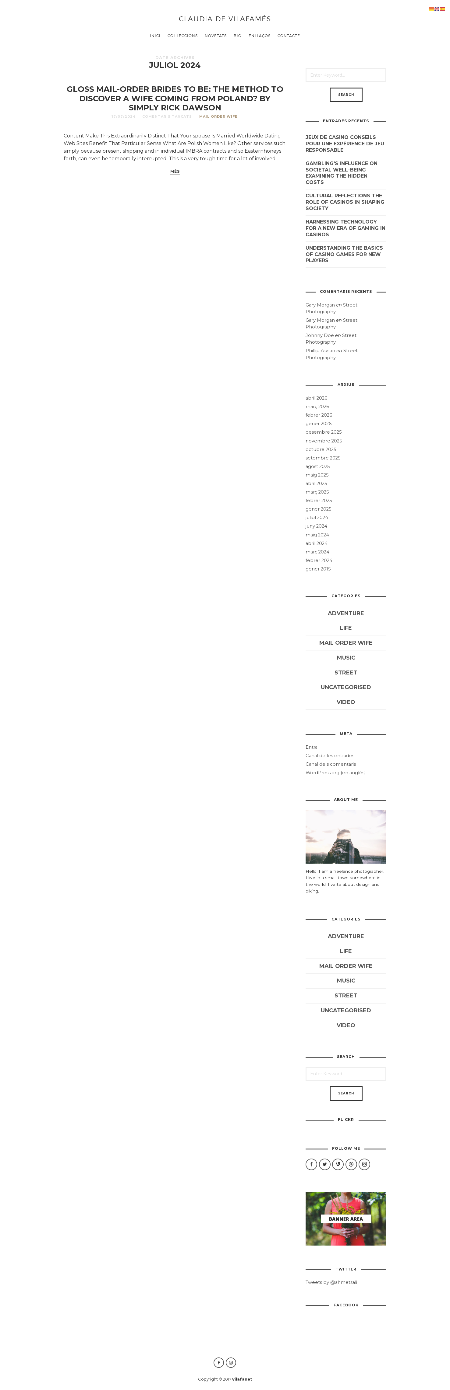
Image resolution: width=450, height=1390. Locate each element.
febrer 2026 (319, 415)
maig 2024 (317, 535)
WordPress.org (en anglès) (336, 772)
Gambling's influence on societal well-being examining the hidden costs (341, 173)
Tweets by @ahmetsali (331, 1282)
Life (346, 628)
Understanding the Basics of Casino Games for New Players (344, 254)
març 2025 (317, 492)
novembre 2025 (324, 441)
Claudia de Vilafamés (225, 18)
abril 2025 (316, 483)
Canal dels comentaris (331, 764)
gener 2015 (318, 569)
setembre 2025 (323, 458)
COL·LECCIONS (183, 35)
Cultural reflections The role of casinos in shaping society (345, 202)
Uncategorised (346, 687)
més (175, 171)
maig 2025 (317, 475)
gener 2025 (318, 509)
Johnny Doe (320, 335)
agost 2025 (318, 466)
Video (346, 702)
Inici (155, 35)
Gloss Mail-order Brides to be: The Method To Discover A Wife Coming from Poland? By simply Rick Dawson (175, 98)
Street (346, 672)
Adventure (346, 613)
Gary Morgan (320, 305)
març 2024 (317, 552)
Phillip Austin (320, 350)
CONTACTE (289, 35)
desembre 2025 (324, 432)
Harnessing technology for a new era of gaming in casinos (345, 228)
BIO (238, 35)
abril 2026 (316, 398)
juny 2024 (316, 526)
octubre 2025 (321, 449)
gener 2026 (318, 423)
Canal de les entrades (330, 755)
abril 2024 (317, 543)
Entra (311, 747)
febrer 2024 (319, 560)
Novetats (216, 35)
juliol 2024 (317, 517)
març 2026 (317, 406)
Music (346, 657)
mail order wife (218, 116)
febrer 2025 (319, 500)
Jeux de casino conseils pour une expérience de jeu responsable (345, 143)
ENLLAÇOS (260, 35)
